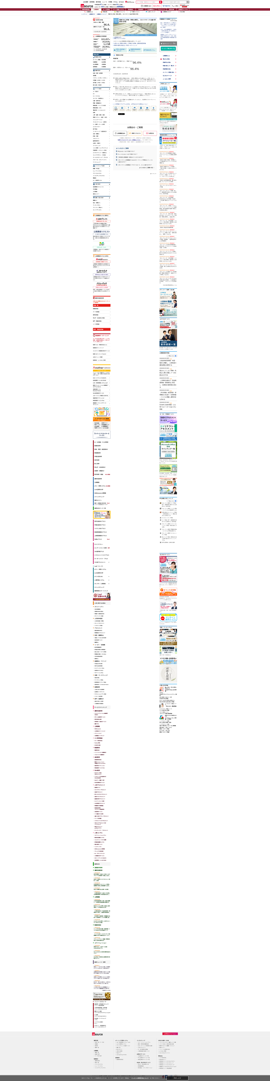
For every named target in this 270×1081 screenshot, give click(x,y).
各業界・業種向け (99, 471)
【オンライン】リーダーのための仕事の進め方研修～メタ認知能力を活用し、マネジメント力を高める (168, 279)
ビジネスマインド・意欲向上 (100, 152)
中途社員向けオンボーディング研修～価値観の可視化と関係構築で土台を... (102, 884)
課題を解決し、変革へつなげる (166, 727)
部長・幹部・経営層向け (101, 449)
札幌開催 (95, 62)
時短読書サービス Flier (98, 400)
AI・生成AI (95, 91)
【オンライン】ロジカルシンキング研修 (168, 185)
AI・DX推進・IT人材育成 (101, 442)
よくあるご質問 (167, 79)
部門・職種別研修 (97, 321)
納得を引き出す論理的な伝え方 (170, 716)
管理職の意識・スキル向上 (100, 654)
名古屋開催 (95, 64)
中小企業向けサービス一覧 (144, 1057)
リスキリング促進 (98, 625)
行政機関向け (151, 9)
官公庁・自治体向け (99, 467)
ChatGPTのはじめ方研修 (170, 690)
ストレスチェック (99, 496)
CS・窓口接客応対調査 (143, 1049)
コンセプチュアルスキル (99, 175)
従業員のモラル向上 (99, 670)
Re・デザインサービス (100, 853)
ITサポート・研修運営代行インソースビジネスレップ (100, 1026)
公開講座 (96, 9)
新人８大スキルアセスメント (101, 794)
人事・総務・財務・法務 (99, 115)
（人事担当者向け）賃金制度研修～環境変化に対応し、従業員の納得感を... (102, 911)
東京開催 (104, 59)
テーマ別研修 (96, 311)
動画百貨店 (97, 750)
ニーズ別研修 (96, 324)
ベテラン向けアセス (99, 528)
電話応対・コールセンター (99, 110)
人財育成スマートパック (100, 731)
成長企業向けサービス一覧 (144, 1059)
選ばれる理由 (166, 59)
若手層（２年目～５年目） (99, 82)
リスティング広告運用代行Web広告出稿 (100, 777)
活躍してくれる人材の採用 (100, 637)
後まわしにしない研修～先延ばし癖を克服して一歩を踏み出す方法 (102, 906)
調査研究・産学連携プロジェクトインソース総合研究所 (101, 1004)
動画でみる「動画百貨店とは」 (100, 344)
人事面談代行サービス (99, 855)
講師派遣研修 (86, 9)
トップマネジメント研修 (164, 721)
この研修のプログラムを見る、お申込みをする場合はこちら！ (130, 104)
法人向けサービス (167, 75)
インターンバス (98, 846)
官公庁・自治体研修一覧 (143, 1064)
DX (93, 93)
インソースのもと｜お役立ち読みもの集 (166, 1044)
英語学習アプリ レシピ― (99, 398)
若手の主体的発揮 (98, 666)
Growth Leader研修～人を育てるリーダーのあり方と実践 (102, 921)
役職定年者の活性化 (99, 611)
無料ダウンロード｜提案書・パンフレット (166, 1045)
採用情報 (92, 2)
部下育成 (95, 129)
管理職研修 (97, 453)
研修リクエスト (136, 11)
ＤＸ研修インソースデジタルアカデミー (100, 1015)
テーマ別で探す (98, 1055)
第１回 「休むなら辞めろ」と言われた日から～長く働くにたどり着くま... (102, 982)
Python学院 (97, 743)
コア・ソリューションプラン (144, 1042)
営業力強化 (97, 677)
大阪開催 (104, 64)
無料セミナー (98, 500)
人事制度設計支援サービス (144, 1051)
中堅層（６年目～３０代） (99, 80)
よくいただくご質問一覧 (146, 167)
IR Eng (115, 2)
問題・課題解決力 (97, 103)
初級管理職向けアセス (100, 532)
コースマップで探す (100, 166)
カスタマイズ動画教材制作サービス (101, 350)
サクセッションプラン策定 (100, 694)
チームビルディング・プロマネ (100, 157)
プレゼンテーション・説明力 (100, 122)
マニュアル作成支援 (99, 851)
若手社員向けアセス (99, 521)
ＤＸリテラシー (98, 544)
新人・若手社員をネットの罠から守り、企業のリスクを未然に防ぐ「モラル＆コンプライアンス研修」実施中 (168, 25)
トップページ (84, 14)
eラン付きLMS (98, 576)
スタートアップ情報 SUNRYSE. (100, 395)
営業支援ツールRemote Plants (97, 389)
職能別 (94, 178)
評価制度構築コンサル (99, 842)
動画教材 (130, 9)
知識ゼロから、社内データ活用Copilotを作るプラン (100, 947)
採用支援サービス (98, 640)
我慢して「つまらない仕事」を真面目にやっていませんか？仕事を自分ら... (102, 967)
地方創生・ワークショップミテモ (100, 1019)
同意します (177, 1078)
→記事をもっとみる (106, 990)
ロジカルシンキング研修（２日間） (170, 718)
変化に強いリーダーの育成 (100, 651)
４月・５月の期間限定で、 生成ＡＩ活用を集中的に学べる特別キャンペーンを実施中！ (169, 31)
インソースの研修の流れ (164, 1049)
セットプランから (97, 209)
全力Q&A (121, 2)
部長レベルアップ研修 (164, 729)
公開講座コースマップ (99, 735)
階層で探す (98, 70)
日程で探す (98, 184)
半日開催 (95, 189)
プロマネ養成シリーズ (164, 712)
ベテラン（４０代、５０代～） (100, 78)
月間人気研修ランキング (121, 50)
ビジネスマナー (96, 126)
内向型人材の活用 (98, 663)
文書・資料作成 (96, 100)
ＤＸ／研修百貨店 (98, 740)
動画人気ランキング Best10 (99, 354)
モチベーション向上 (99, 672)
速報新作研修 (98, 867)
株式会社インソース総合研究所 (165, 1068)
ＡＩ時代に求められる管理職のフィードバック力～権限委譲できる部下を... (102, 987)
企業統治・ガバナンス (99, 691)
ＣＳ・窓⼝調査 (98, 818)
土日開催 (95, 191)
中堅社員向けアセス (99, 525)
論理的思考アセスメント (100, 798)
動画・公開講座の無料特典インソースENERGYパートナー (101, 503)
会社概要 (85, 2)
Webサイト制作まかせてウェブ (98, 773)
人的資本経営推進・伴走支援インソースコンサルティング (100, 1008)
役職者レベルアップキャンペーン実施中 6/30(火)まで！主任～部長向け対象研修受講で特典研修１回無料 (168, 37)
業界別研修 (95, 315)
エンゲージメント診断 (100, 548)
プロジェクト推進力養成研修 (166, 713)
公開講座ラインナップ (101, 14)
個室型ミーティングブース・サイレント (100, 403)
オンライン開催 (96, 59)
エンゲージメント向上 (99, 668)
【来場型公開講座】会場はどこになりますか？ (131, 157)
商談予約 (166, 6)
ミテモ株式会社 (162, 1057)
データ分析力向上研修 (164, 710)
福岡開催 (95, 66)
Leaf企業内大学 (98, 489)
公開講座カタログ (167, 11)
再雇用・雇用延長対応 (99, 613)
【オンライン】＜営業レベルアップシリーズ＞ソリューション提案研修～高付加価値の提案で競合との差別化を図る (168, 207)
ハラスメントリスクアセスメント (101, 820)
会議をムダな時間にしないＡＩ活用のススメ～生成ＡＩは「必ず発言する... (102, 977)
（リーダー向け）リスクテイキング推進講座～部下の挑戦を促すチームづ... (102, 934)
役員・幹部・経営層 (97, 73)
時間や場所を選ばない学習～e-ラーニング (125, 45)
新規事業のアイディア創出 (100, 682)
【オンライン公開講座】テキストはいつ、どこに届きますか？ (135, 165)
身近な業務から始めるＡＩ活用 (166, 697)
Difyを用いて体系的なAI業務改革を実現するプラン (102, 957)
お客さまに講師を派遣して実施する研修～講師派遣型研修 (130, 43)
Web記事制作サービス (98, 393)
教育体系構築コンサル (99, 837)
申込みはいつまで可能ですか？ (126, 151)
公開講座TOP (92, 14)
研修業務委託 (141, 1066)
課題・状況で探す (99, 197)
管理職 (94, 75)
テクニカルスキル (97, 173)
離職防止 (96, 642)
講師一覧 (96, 723)
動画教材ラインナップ (98, 347)
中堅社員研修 (98, 456)
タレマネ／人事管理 (99, 583)
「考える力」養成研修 (170, 706)
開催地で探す (98, 57)
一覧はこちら (171, 355)
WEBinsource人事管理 (100, 493)
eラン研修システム (118, 9)
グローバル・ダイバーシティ (100, 159)
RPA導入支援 (97, 745)
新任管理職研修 (98, 647)
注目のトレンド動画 (97, 357)
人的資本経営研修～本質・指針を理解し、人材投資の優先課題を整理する (102, 901)
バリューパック (98, 733)
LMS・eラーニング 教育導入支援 (145, 1045)
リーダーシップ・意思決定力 (100, 131)
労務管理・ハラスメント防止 (100, 150)
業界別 (96, 1045)
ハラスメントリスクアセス (101, 555)
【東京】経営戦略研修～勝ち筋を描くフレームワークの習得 (168, 180)
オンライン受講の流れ (168, 72)
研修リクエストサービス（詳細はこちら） (129, 140)
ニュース (104, 2)
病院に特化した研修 (99, 701)
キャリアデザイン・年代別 (99, 155)
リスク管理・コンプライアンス (100, 148)
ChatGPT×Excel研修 (164, 698)
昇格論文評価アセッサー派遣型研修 (99, 808)
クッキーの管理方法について (140, 1078)
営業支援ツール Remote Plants (101, 684)
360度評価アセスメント (100, 803)
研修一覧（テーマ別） (100, 1042)
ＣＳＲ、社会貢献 (98, 696)
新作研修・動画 (102, 474)
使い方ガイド (119, 1049)
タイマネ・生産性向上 (98, 98)
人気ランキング (151, 11)
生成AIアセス (98, 539)
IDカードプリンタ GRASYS (99, 378)
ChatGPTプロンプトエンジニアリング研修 (168, 695)
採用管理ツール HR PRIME (99, 380)
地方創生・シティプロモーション (145, 1067)
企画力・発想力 (96, 143)
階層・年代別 (96, 168)
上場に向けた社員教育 (99, 689)
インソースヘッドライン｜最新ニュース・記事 (167, 1042)
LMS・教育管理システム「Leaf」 (123, 1042)
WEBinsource (98, 728)
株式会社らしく (162, 1059)
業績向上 (96, 658)
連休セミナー (96, 194)
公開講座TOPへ (117, 37)
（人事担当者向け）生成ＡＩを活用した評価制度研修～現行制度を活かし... (102, 893)
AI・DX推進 (106, 9)
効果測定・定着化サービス (100, 721)
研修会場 (105, 11)
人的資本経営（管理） (99, 621)
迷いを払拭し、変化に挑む (165, 730)
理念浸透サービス (98, 844)
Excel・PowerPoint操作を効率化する (167, 700)
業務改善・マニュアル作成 (99, 105)
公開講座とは (88, 11)
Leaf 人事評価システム (121, 1044)
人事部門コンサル (183, 9)
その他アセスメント (99, 562)
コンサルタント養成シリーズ (170, 704)
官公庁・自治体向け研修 (99, 318)
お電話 (175, 6)
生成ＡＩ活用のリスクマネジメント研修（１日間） (102, 879)
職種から (95, 200)
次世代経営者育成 (98, 656)
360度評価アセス (99, 551)
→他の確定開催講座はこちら (169, 285)
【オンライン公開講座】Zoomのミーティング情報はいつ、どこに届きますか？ (135, 161)
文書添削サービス (98, 811)
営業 (94, 112)
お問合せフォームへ (170, 1034)
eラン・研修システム (102, 486)
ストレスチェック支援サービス (123, 1045)
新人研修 (182, 11)
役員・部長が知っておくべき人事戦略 (168, 725)
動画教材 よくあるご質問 (99, 360)
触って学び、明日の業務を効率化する (170, 688)
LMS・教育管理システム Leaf (100, 383)
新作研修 (98, 2)
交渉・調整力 (96, 133)
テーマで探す (98, 89)
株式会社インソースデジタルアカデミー (167, 1061)
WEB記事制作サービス (99, 782)
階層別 (96, 1044)
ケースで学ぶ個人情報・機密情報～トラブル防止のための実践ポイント (102, 929)
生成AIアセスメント (98, 792)
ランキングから (96, 205)
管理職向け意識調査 (99, 805)
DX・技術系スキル (97, 180)
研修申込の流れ (167, 62)
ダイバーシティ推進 (99, 616)
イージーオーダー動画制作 (100, 752)
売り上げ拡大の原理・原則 (165, 722)
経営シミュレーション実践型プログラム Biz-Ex (100, 385)
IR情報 (110, 2)
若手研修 (96, 460)
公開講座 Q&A (146, 6)
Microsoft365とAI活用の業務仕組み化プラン (102, 952)
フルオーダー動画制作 (99, 754)
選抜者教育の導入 (98, 630)
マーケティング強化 (99, 680)
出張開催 (104, 66)
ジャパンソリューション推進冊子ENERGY (101, 714)
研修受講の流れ (167, 69)
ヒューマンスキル (97, 171)
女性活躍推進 (97, 609)
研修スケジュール (120, 11)
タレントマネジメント (99, 623)
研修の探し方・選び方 (168, 65)
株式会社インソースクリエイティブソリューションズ (167, 1066)
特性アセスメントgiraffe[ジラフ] (98, 827)
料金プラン (118, 1052)
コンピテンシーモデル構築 (100, 839)
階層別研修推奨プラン (135, 50)
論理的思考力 (96, 141)
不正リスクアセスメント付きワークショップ (100, 823)
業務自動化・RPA (97, 107)
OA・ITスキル (96, 96)
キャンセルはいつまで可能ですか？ (127, 154)
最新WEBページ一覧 (100, 508)
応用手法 (161, 692)
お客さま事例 (119, 1051)
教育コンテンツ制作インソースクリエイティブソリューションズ (102, 1011)
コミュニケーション (97, 119)
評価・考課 (95, 136)
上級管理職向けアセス (100, 535)
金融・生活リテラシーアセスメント (102, 816)
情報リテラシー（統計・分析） (100, 117)
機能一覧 (118, 1047)
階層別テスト (97, 787)
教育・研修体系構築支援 (143, 1044)
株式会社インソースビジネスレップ (166, 1063)
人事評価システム (99, 580)
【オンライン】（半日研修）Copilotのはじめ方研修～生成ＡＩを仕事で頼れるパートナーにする (168, 199)
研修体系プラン (150, 50)
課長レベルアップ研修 (164, 732)
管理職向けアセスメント (100, 632)
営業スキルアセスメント (100, 796)
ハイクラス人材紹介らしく (98, 1022)
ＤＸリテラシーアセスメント (100, 789)
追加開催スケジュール (98, 186)
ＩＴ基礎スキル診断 (99, 814)
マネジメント (96, 138)
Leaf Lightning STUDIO (121, 1054)
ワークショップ (96, 162)
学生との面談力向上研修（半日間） (101, 888)
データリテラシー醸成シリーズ (166, 708)
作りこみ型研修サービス (100, 717)
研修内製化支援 (98, 719)
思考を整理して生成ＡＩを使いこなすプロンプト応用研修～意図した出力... (102, 874)
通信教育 (140, 9)
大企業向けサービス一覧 (143, 1055)
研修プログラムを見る (119, 38)
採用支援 (171, 9)
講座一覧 (97, 1052)
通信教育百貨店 (98, 759)
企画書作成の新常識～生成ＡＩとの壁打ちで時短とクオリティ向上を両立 (102, 972)
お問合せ (157, 6)
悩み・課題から (96, 202)
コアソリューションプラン (100, 835)
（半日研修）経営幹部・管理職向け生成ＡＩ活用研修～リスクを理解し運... (102, 916)
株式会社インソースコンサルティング (166, 1064)
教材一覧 (97, 1062)
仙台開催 (104, 62)
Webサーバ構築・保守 (99, 780)
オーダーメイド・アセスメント (101, 830)
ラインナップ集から (97, 207)
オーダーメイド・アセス (101, 558)
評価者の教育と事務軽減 (100, 649)
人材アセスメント (142, 1047)
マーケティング (96, 145)
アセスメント (161, 9)
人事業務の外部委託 (99, 703)
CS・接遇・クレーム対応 (99, 124)
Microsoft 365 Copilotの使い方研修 (167, 701)
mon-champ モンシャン (164, 1052)
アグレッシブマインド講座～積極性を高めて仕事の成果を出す (102, 939)
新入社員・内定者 (97, 85)
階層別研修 (95, 308)
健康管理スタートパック (101, 591)
